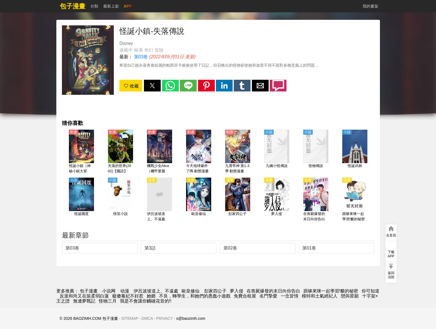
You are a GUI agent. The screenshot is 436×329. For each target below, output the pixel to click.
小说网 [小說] (108, 291)
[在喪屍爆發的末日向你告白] (315, 200)
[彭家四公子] (237, 200)
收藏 (131, 86)
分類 (94, 6)
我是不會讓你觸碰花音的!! (146, 301)
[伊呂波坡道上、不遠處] (159, 200)
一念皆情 (289, 296)
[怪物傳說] (315, 152)
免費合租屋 (245, 296)
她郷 (151, 296)
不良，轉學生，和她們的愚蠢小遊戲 (194, 296)
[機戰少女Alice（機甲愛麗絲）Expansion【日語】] (159, 152)
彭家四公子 (214, 291)
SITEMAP (129, 318)
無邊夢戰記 (84, 301)
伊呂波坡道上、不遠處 (156, 291)
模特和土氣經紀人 (320, 296)
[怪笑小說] (120, 200)
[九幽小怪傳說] (276, 152)
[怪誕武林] (354, 152)
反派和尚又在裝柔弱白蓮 (84, 296)
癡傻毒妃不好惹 (127, 296)
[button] (152, 85)
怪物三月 (108, 301)
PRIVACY (164, 318)
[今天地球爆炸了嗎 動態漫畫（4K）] (198, 152)
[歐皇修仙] (198, 200)
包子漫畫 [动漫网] (89, 291)
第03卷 (141, 56)
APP (128, 6)
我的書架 (370, 6)
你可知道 (370, 291)
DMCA (147, 318)
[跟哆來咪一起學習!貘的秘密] (354, 200)
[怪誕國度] (81, 200)
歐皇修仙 (190, 291)
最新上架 (111, 6)
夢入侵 (236, 291)
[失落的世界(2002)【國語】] (120, 152)
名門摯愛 (268, 296)
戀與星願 (350, 296)
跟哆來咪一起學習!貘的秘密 (330, 291)
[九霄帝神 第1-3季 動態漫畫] (237, 152)
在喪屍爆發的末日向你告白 (273, 291)
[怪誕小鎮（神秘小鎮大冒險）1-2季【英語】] (81, 152)
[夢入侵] (276, 200)
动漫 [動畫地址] (124, 291)
